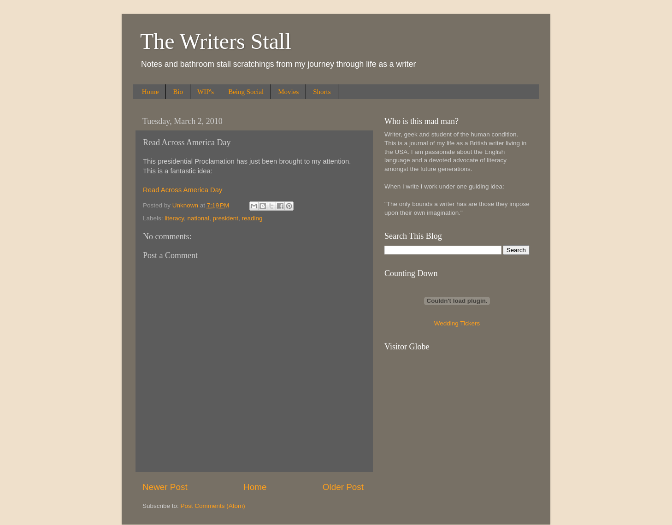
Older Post (343, 487)
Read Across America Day (182, 190)
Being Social (246, 91)
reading (252, 218)
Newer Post (165, 487)
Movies (288, 91)
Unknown (186, 205)
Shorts (321, 91)
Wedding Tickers (457, 323)
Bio (178, 91)
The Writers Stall (215, 41)
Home (150, 91)
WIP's (205, 91)
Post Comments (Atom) (213, 505)
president (225, 218)
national (198, 218)
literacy (174, 218)
